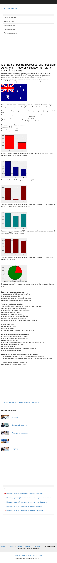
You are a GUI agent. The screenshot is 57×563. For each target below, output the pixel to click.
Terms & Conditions (20, 555)
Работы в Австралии (10, 33)
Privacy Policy (32, 555)
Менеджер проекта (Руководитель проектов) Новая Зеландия (26, 502)
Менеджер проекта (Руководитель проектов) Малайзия (24, 506)
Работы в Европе (9, 25)
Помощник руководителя (20, 433)
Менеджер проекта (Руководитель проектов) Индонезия (24, 493)
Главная (3, 546)
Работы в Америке (10, 17)
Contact (40, 555)
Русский (11, 546)
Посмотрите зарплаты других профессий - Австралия (21, 402)
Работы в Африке (10, 29)
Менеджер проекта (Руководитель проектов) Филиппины (24, 510)
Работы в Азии (9, 21)
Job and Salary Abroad (9, 8)
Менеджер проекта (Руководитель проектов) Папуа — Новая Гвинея (28, 498)
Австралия (37, 546)
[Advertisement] (28, 49)
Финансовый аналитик (19, 425)
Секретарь (15, 449)
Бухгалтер (15, 417)
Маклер (14, 441)
